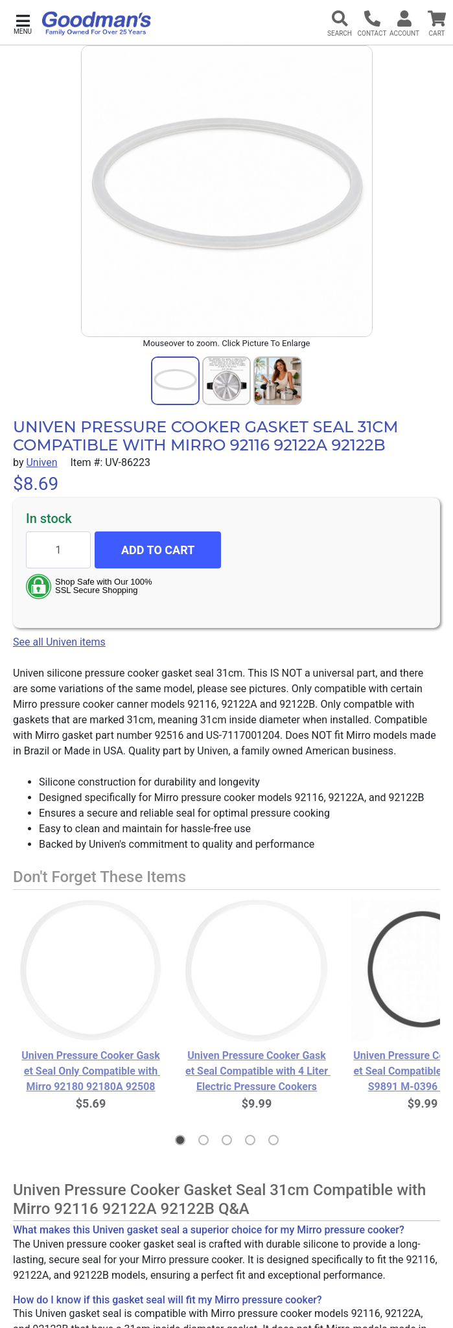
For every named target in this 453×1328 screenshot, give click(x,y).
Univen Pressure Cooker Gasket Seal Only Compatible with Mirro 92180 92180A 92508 (90, 1071)
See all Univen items (59, 642)
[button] (22, 23)
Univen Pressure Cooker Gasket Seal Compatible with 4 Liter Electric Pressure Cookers (256, 1071)
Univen (41, 462)
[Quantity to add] (58, 549)
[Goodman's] (96, 23)
